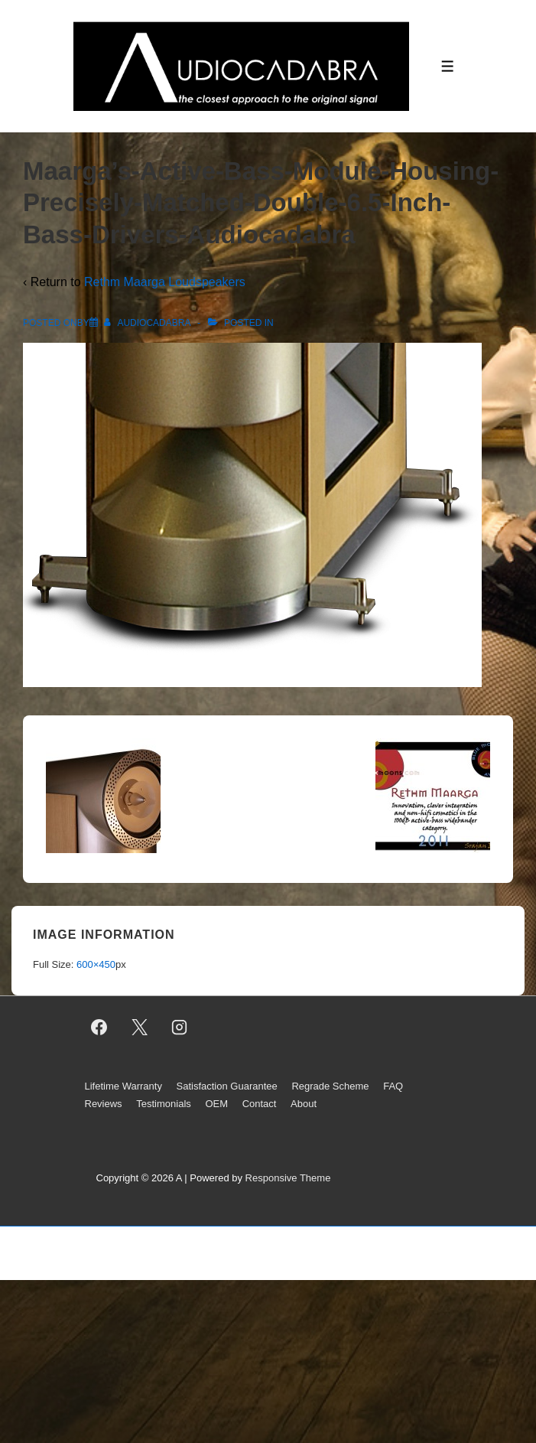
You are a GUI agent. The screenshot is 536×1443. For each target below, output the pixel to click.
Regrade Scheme (330, 1086)
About (304, 1103)
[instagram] (179, 1027)
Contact (259, 1103)
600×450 (95, 964)
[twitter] (139, 1027)
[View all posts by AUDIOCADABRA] (148, 323)
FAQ (393, 1086)
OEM (216, 1103)
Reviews (103, 1103)
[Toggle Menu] (447, 66)
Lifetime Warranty (123, 1086)
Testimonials (163, 1103)
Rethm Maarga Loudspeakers (164, 281)
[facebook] (99, 1027)
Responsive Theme (288, 1178)
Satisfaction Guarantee (227, 1086)
